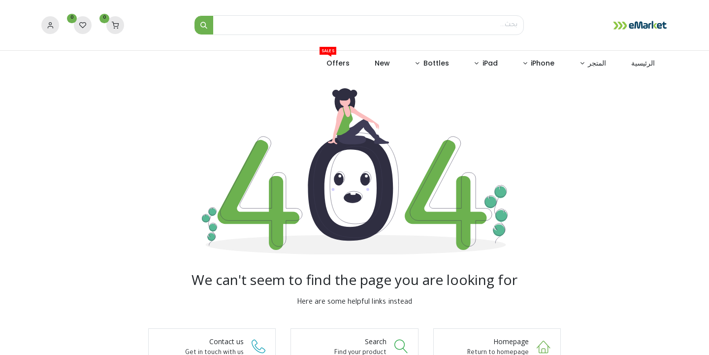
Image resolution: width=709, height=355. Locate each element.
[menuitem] (643, 63)
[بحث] (204, 25)
